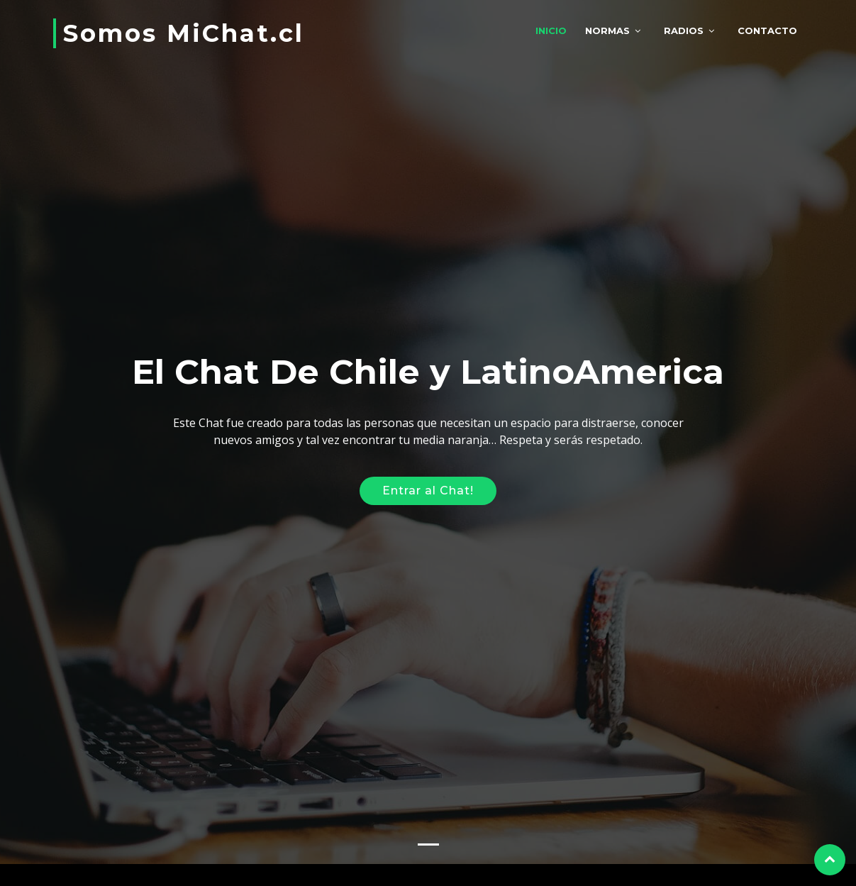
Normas (607, 30)
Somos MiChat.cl (183, 33)
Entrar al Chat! (428, 487)
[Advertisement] (428, 313)
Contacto (767, 30)
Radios (684, 30)
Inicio (551, 30)
